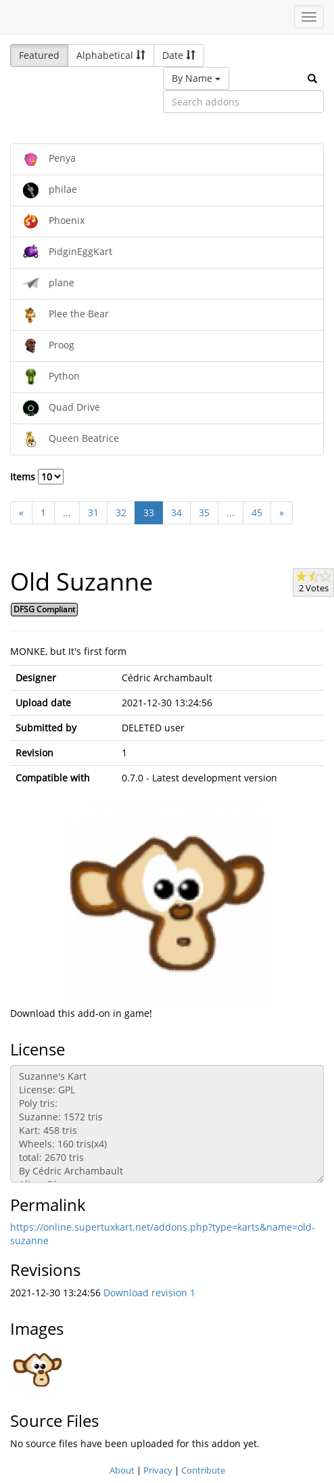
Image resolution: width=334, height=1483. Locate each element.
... (67, 512)
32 (121, 512)
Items (37, 476)
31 (93, 512)
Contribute (203, 1470)
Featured (39, 55)
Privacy (157, 1470)
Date (178, 55)
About (122, 1470)
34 (176, 512)
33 (148, 512)
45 (257, 512)
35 (204, 512)
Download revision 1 (149, 1292)
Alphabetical (110, 55)
